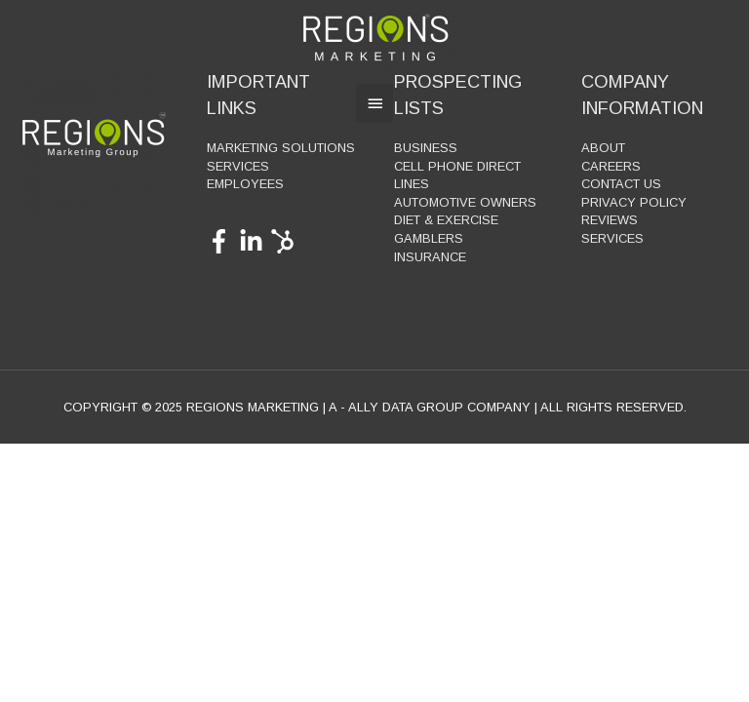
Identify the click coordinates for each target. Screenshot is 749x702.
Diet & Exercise (446, 220)
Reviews (609, 220)
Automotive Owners (465, 202)
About (603, 147)
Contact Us (621, 183)
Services (238, 166)
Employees (245, 183)
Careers (611, 166)
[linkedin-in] (255, 241)
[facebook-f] (223, 241)
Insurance (430, 257)
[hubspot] (286, 241)
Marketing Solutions (281, 147)
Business (425, 147)
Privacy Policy (634, 202)
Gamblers (428, 238)
